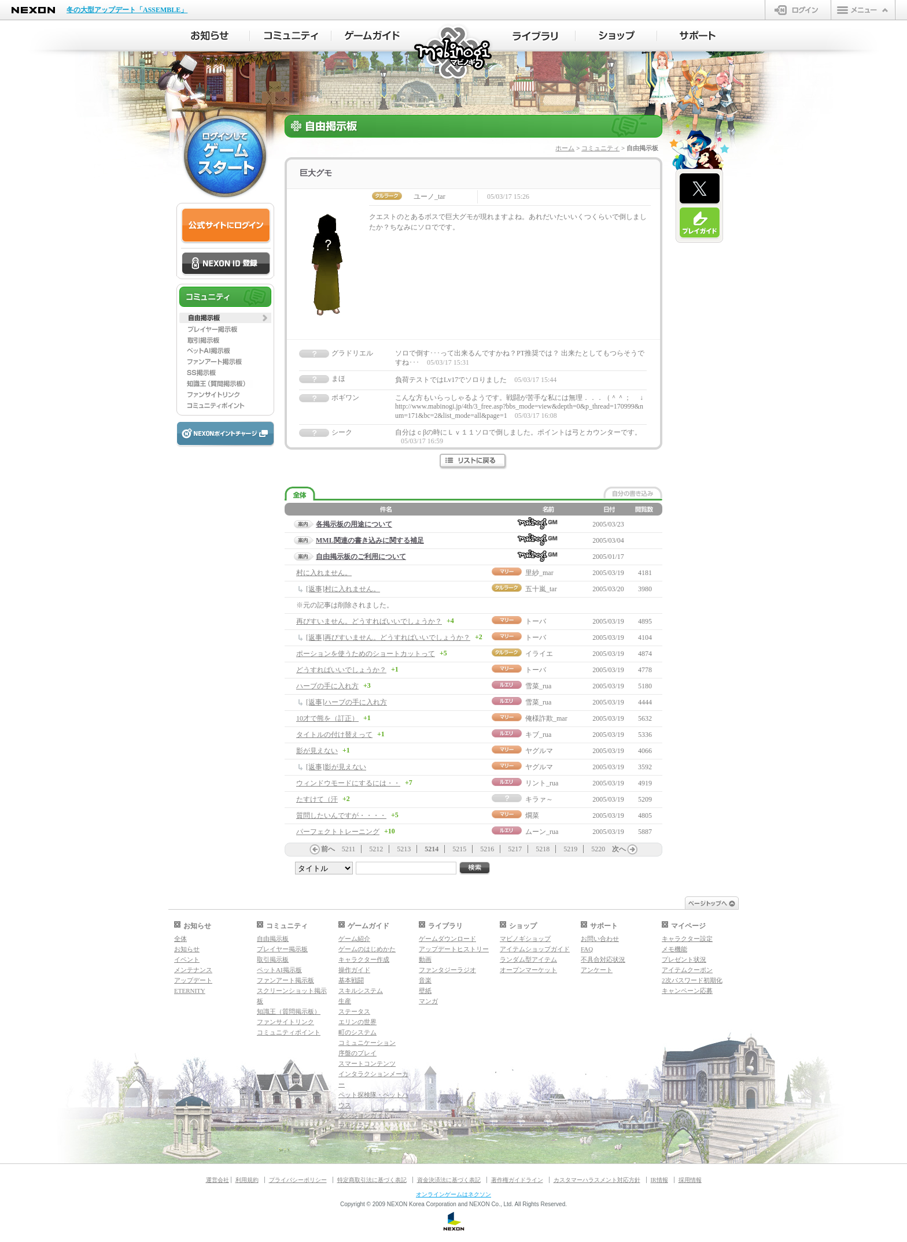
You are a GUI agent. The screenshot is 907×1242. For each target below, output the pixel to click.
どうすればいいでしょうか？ (341, 670)
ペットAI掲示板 (279, 969)
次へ (619, 849)
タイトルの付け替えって (334, 735)
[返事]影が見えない (336, 767)
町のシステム (357, 1032)
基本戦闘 (351, 980)
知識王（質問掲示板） (288, 1011)
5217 (515, 849)
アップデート (193, 980)
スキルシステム (360, 990)
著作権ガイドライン (517, 1180)
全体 (180, 938)
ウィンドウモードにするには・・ (348, 783)
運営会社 (217, 1180)
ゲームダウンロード (447, 938)
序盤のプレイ (357, 1053)
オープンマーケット (528, 969)
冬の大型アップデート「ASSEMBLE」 (127, 10)
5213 (404, 849)
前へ (328, 849)
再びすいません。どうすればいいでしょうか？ (369, 621)
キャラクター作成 (363, 959)
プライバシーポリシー (298, 1180)
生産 (344, 1001)
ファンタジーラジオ (447, 969)
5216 (487, 849)
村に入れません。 (324, 573)
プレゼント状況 (684, 959)
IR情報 (659, 1180)
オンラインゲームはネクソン (453, 1194)
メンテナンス (193, 969)
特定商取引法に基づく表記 (372, 1180)
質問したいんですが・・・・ (341, 815)
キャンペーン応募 (687, 990)
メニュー (863, 10)
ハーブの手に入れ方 (327, 686)
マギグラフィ (357, 1125)
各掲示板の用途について (354, 524)
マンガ (428, 1001)
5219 (570, 849)
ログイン (798, 10)
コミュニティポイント (288, 1032)
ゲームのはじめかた (367, 949)
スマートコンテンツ (367, 1063)
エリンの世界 (357, 1021)
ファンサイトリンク (285, 1021)
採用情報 (690, 1180)
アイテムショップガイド (535, 949)
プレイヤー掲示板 (282, 949)
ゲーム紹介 (354, 938)
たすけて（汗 (317, 799)
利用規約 (247, 1180)
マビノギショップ (525, 938)
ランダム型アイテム (528, 959)
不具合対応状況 (603, 959)
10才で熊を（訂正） (327, 718)
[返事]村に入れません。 (343, 589)
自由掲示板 (273, 938)
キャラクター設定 (687, 938)
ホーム (564, 147)
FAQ (587, 949)
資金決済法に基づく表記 (449, 1180)
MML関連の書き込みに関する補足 (370, 540)
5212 (376, 849)
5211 (349, 849)
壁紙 (425, 990)
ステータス (354, 1011)
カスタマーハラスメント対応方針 (597, 1180)
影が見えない (317, 751)
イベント (187, 959)
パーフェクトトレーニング (337, 832)
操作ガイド (354, 969)
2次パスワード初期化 (692, 980)
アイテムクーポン (687, 969)
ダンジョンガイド (363, 1115)
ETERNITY (189, 990)
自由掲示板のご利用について (361, 557)
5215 (459, 849)
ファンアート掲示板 (285, 980)
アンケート (597, 969)
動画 (425, 959)
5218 (543, 849)
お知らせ (187, 949)
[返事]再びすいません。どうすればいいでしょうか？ (388, 637)
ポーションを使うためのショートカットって (365, 654)
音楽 (425, 980)
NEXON (33, 10)
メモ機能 (674, 949)
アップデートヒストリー (454, 949)
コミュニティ (600, 147)
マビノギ (454, 53)
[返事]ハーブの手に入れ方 (346, 702)
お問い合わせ (600, 938)
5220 (598, 849)
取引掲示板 (273, 959)
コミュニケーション (367, 1042)
